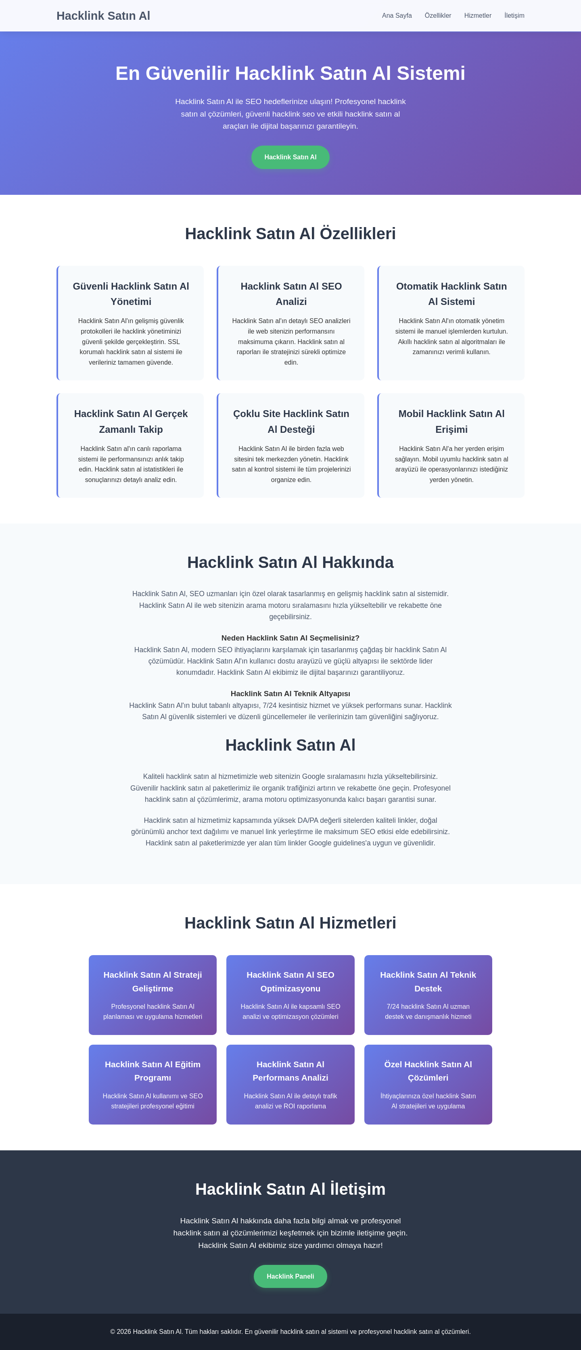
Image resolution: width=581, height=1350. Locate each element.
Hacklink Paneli (290, 1276)
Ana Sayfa (397, 15)
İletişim (514, 15)
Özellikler (438, 15)
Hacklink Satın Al (103, 15)
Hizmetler (478, 15)
